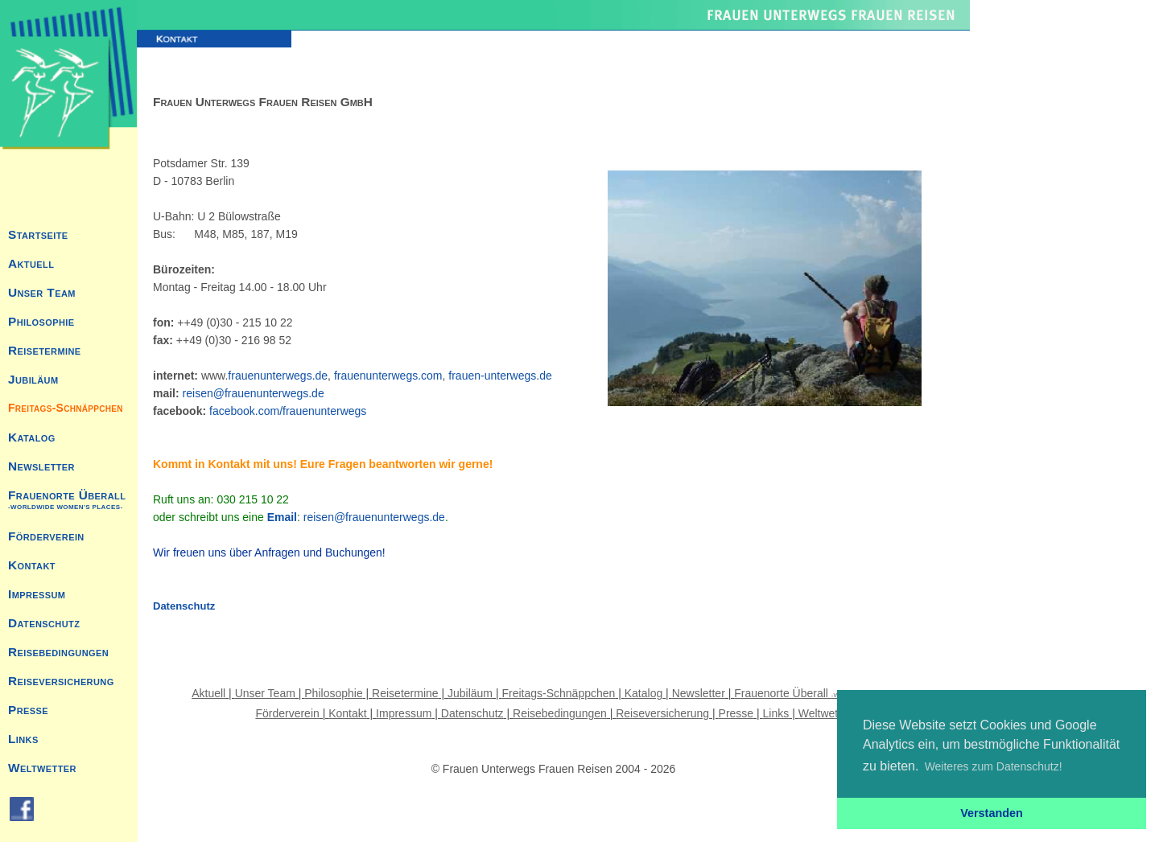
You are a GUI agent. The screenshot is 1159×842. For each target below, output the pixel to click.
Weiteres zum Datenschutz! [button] (993, 766)
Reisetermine (44, 350)
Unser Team (42, 292)
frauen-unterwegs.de (499, 375)
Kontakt (32, 565)
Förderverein (46, 536)
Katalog (32, 437)
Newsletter (41, 466)
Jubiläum (33, 379)
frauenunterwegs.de (278, 375)
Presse (28, 710)
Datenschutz (44, 623)
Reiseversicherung (61, 681)
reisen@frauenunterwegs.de (253, 393)
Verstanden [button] (991, 813)
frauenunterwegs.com (388, 375)
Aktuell (31, 263)
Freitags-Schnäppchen (65, 407)
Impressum (36, 594)
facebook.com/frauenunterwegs (287, 411)
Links (23, 738)
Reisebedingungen (58, 652)
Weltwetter (42, 767)
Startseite (38, 234)
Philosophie (41, 321)
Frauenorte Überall (67, 499)
